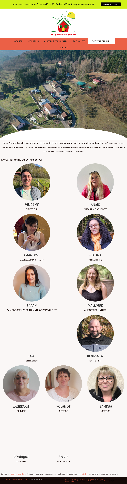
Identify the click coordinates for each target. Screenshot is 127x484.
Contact (111, 481)
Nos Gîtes (103, 481)
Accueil (67, 479)
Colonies (75, 479)
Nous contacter (110, 4)
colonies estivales (18, 474)
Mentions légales (12, 479)
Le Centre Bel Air (71, 481)
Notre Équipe (81, 481)
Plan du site (23, 479)
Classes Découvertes (87, 479)
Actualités (99, 479)
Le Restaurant (93, 481)
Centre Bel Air (82, 474)
